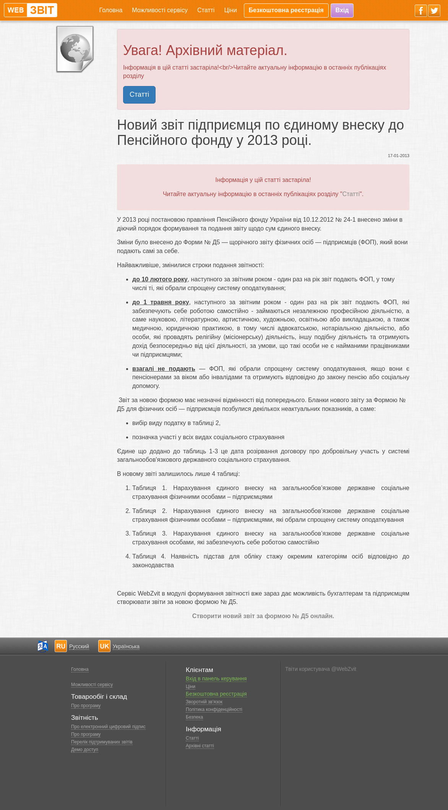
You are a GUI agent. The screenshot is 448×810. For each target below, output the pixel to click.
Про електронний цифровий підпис (108, 726)
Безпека (194, 717)
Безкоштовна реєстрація (286, 10)
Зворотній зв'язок (204, 701)
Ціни (230, 10)
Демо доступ (84, 749)
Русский (79, 646)
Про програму (86, 705)
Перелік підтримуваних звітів (102, 742)
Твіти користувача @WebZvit (320, 669)
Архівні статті (200, 745)
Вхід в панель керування (216, 678)
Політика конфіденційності (214, 709)
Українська (126, 646)
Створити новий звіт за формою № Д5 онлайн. (263, 616)
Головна (111, 10)
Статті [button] (139, 94)
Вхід (342, 10)
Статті (205, 10)
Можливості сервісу (160, 10)
